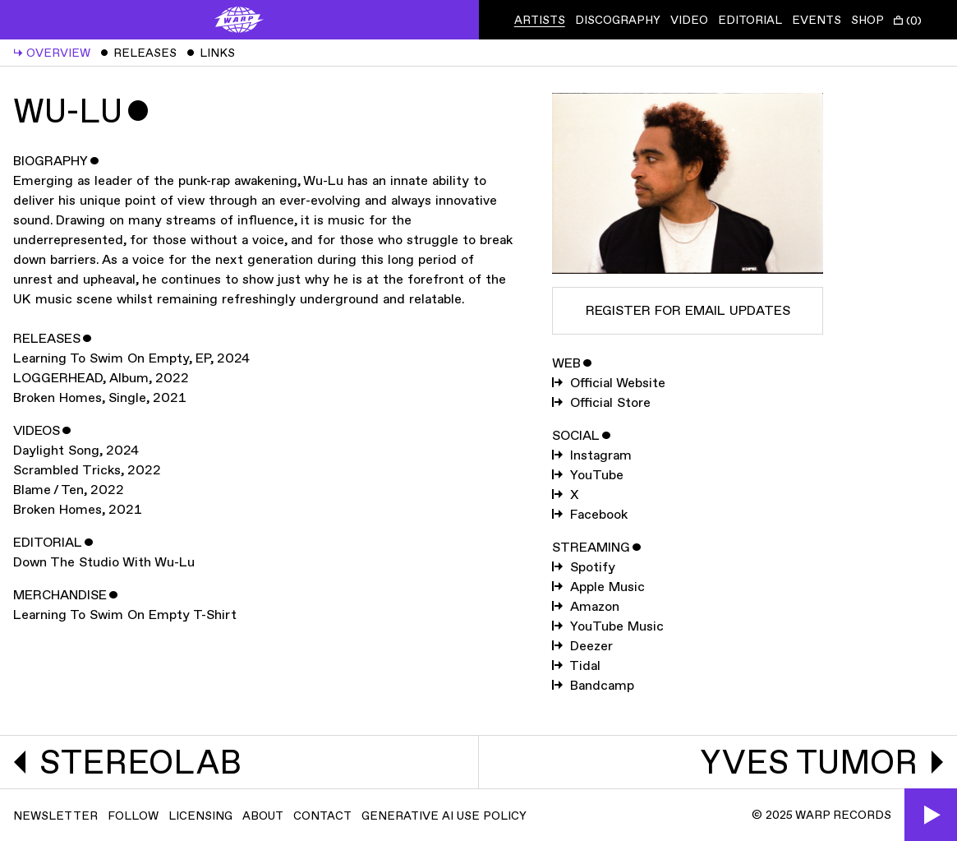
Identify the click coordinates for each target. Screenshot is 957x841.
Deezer (582, 646)
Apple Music (598, 587)
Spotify (583, 567)
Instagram (592, 456)
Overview (51, 53)
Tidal (576, 666)
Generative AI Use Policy (444, 816)
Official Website (608, 383)
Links (210, 53)
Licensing (200, 816)
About (262, 816)
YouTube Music (608, 627)
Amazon (585, 607)
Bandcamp (593, 686)
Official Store (601, 403)
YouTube (587, 475)
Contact (322, 816)
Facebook (590, 515)
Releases (138, 53)
